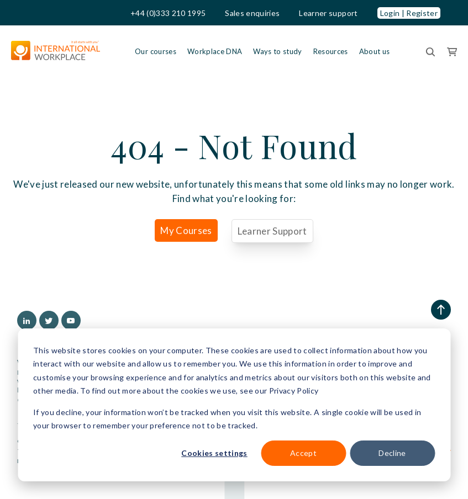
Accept (303, 453)
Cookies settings (214, 453)
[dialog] (234, 404)
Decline (392, 453)
